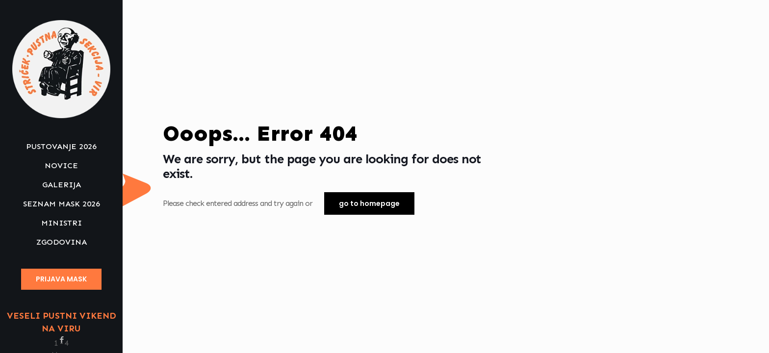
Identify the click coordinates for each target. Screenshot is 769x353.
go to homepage (369, 203)
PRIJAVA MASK (61, 279)
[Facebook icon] (61, 339)
